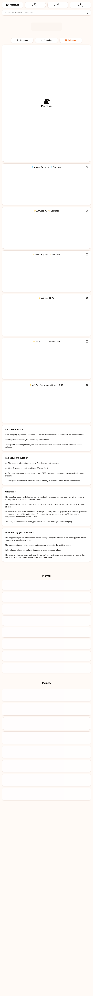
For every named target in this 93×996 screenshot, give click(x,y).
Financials (46, 40)
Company (22, 40)
